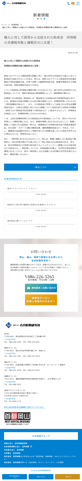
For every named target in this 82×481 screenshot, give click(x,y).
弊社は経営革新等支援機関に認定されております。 (24, 407)
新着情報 (15, 24)
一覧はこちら (40, 167)
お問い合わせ (41, 477)
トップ (4, 24)
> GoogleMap (9, 339)
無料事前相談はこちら (14, 477)
